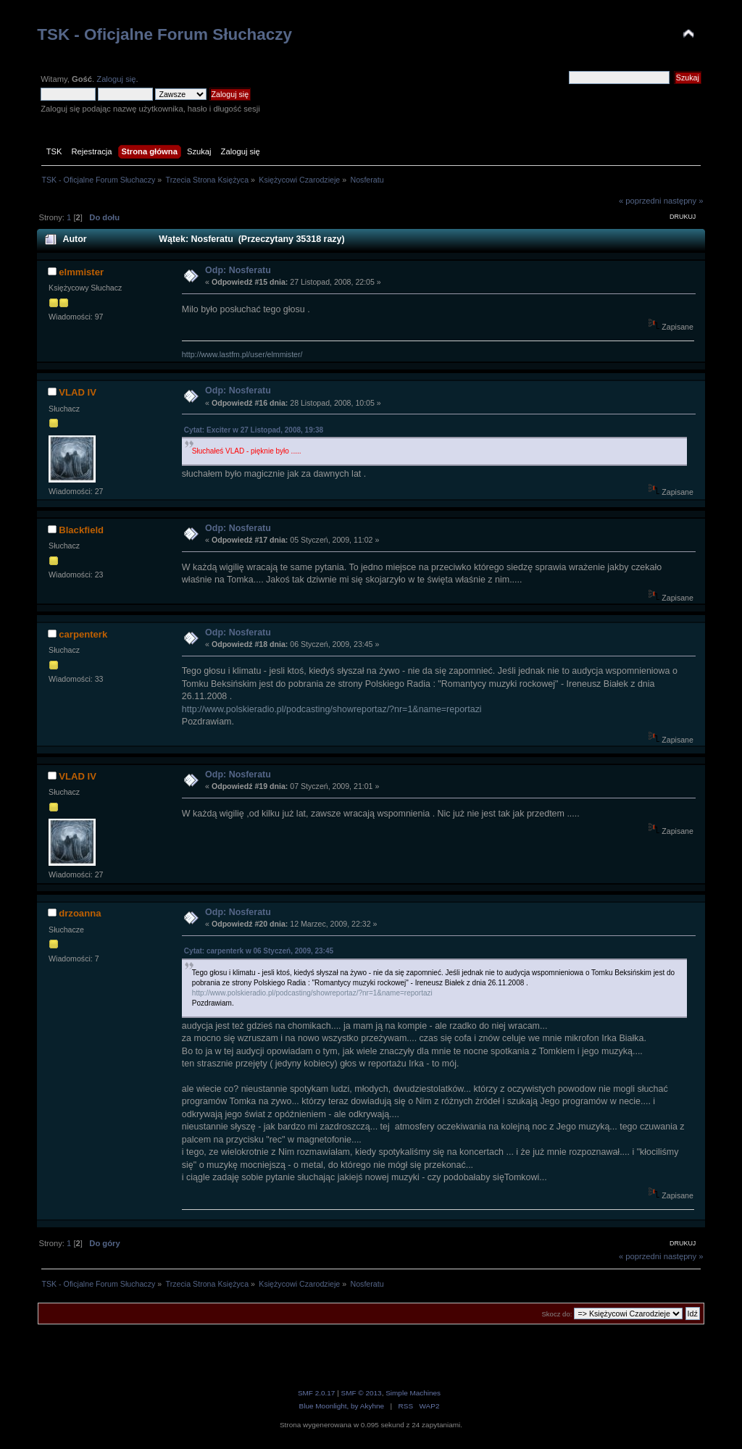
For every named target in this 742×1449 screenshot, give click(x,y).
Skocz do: (556, 1314)
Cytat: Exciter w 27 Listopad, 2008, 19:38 (253, 430)
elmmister (81, 272)
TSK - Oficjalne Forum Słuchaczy (164, 34)
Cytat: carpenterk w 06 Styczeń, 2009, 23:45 (258, 951)
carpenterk (83, 634)
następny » (684, 200)
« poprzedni (640, 200)
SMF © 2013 (361, 1393)
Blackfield (81, 530)
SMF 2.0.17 (316, 1393)
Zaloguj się (116, 79)
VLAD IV (77, 392)
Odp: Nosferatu (238, 270)
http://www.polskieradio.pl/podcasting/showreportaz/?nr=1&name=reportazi (332, 709)
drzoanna (80, 913)
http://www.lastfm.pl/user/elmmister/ (242, 354)
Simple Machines (413, 1393)
